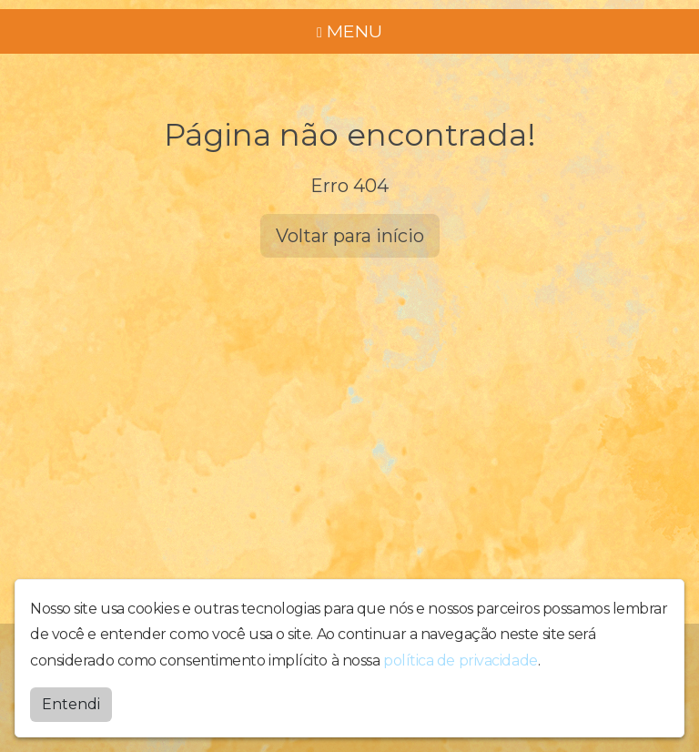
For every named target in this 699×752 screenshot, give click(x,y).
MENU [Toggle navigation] (349, 31)
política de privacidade (460, 660)
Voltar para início (350, 236)
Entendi (71, 704)
